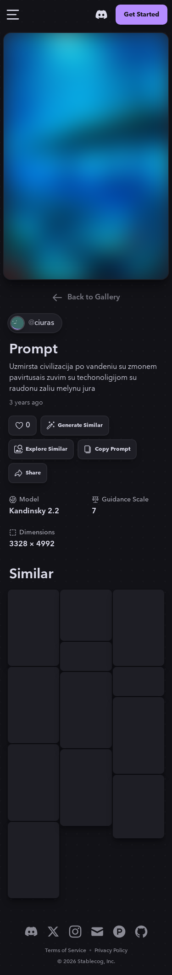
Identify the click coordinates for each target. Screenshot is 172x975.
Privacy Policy (111, 951)
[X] (53, 932)
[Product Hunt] (119, 932)
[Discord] (101, 14)
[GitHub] (141, 932)
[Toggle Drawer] (13, 14)
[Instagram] (75, 932)
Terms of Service (65, 951)
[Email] (97, 932)
